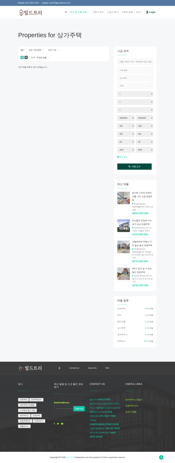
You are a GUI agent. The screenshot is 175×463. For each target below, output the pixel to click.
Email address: (61, 402)
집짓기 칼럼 (131, 412)
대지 (119, 315)
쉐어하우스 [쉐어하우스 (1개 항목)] (24, 416)
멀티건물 (121, 321)
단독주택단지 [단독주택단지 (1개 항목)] (36, 400)
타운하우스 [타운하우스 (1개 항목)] (39, 421)
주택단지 (121, 341)
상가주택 (121, 328)
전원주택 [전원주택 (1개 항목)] (36, 416)
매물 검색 (134, 166)
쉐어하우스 (122, 334)
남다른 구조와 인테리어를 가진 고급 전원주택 (142, 196)
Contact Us (74, 368)
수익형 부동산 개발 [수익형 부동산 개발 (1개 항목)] (27, 410)
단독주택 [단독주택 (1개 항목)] (23, 400)
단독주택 (121, 308)
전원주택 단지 (132, 406)
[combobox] (36, 50)
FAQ (107, 368)
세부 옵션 (122, 157)
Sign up (79, 408)
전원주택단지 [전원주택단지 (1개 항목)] (25, 421)
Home (20, 29)
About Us (92, 368)
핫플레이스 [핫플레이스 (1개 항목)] (24, 426)
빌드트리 (70, 457)
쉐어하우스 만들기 (134, 399)
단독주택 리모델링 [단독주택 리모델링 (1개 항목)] (27, 405)
